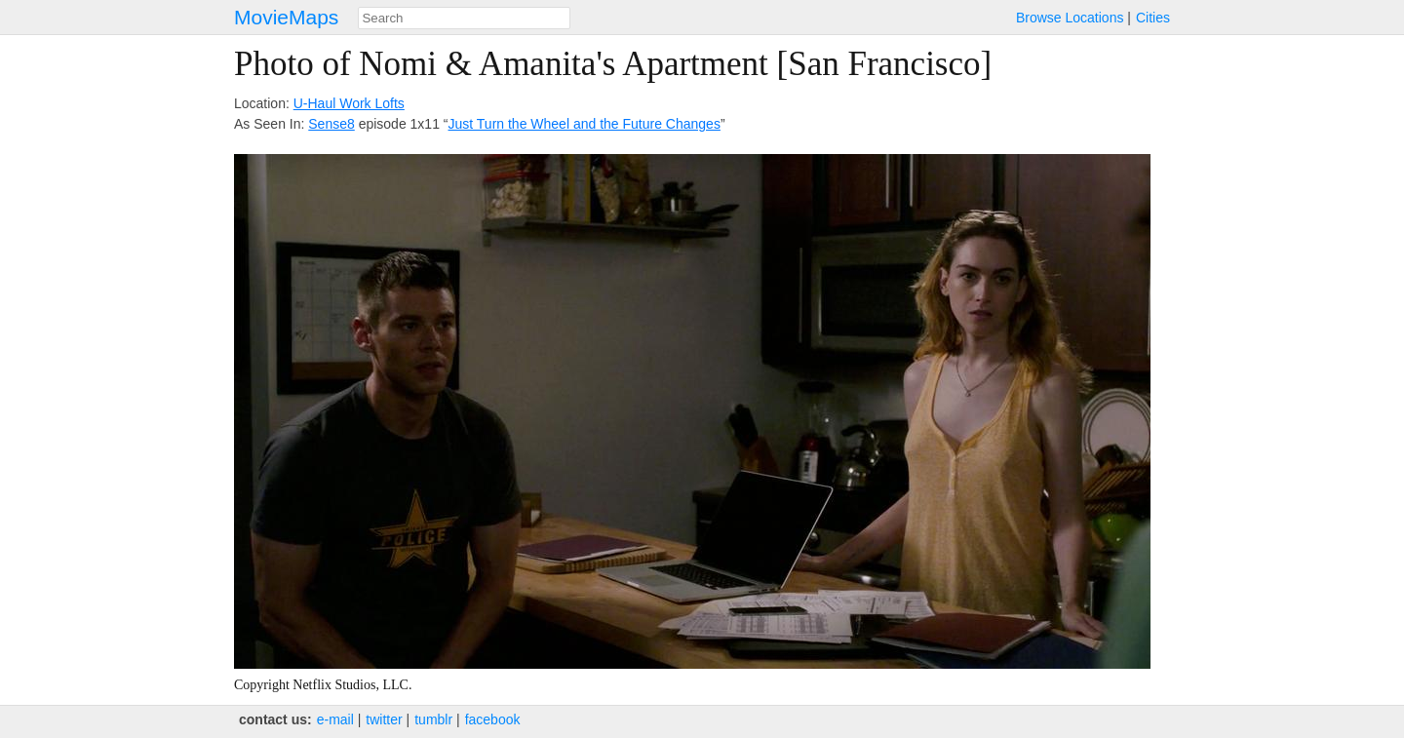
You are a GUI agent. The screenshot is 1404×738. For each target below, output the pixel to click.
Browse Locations (1070, 17)
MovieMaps (286, 17)
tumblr (433, 719)
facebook (493, 719)
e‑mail (335, 719)
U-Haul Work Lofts (349, 103)
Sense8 (331, 124)
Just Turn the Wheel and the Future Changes (584, 124)
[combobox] (464, 18)
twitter (384, 719)
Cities (1153, 17)
